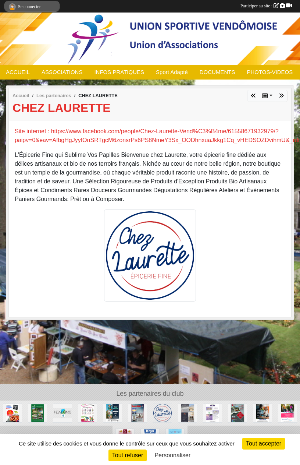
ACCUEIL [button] (18, 72)
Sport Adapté (172, 72)
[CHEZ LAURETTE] (162, 412)
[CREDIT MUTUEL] (262, 412)
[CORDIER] (187, 412)
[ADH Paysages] (37, 412)
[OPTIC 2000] (112, 412)
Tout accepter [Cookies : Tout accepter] (263, 443)
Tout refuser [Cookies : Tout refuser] (127, 455)
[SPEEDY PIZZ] (12, 412)
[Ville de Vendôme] (62, 412)
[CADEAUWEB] (87, 412)
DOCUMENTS (217, 72)
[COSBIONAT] (212, 412)
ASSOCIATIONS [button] (62, 72)
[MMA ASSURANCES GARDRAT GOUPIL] (287, 412)
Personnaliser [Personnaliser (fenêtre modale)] (172, 455)
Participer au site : (266, 5)
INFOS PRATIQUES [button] (119, 72)
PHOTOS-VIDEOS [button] (270, 72)
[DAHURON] (137, 412)
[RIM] (237, 412)
